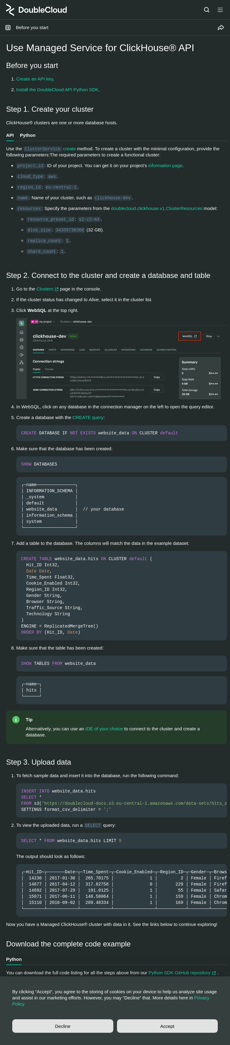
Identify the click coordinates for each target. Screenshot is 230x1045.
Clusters (48, 288)
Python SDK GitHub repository (183, 972)
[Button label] (220, 10)
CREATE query (87, 417)
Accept (167, 1026)
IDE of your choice (104, 728)
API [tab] (10, 135)
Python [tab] (28, 135)
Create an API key (34, 78)
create (69, 148)
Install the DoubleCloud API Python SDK (57, 89)
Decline (62, 1026)
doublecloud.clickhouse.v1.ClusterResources (157, 208)
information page (165, 165)
